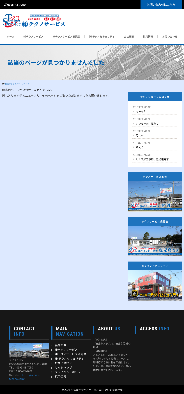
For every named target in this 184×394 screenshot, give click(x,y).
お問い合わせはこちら (161, 4)
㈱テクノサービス (33, 36)
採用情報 (148, 36)
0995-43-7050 (16, 4)
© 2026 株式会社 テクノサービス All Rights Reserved (92, 389)
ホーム (10, 36)
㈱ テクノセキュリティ (102, 36)
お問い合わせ (169, 36)
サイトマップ (63, 367)
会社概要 (129, 36)
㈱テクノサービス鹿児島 (66, 36)
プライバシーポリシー (69, 372)
